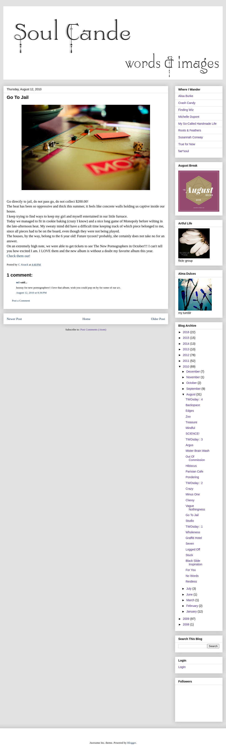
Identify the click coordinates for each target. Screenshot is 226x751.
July (189, 588)
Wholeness (193, 532)
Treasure (191, 422)
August (191, 394)
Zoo (188, 416)
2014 (186, 343)
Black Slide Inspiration (194, 562)
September (193, 388)
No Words (192, 575)
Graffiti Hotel (194, 538)
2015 (186, 337)
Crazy (189, 488)
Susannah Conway (190, 137)
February (192, 605)
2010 (186, 366)
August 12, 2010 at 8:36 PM (31, 292)
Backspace (193, 405)
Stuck (189, 555)
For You (191, 570)
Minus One (193, 494)
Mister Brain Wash (197, 450)
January (192, 611)
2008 (186, 624)
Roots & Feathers (189, 130)
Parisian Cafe (194, 471)
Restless (191, 581)
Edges (190, 410)
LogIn (182, 667)
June (189, 594)
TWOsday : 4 (194, 399)
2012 (186, 355)
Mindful (190, 428)
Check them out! (18, 256)
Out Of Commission (195, 458)
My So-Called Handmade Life (197, 123)
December (193, 371)
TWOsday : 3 (194, 439)
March (190, 600)
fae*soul (183, 151)
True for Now (186, 144)
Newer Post (14, 319)
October (192, 383)
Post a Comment (21, 300)
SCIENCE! (192, 433)
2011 (186, 361)
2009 (186, 618)
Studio (190, 520)
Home (86, 319)
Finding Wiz (186, 109)
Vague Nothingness (195, 507)
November (193, 377)
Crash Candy (186, 103)
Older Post (158, 319)
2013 (186, 349)
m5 (18, 282)
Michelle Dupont (188, 116)
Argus (189, 445)
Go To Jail (192, 515)
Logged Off (193, 549)
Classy (190, 500)
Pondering (192, 477)
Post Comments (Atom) (93, 329)
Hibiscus (191, 465)
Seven (190, 543)
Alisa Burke (185, 96)
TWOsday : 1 (194, 526)
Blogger (131, 742)
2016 (186, 332)
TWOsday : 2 (194, 483)
